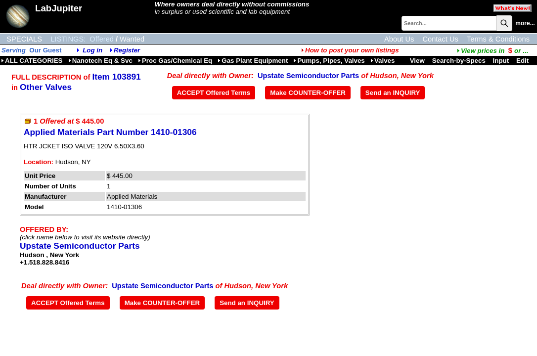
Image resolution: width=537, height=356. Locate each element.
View (417, 60)
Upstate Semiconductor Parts (308, 76)
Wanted (132, 39)
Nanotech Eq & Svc (100, 60)
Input (501, 60)
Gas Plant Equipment (253, 60)
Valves (382, 60)
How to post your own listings (350, 50)
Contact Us (440, 39)
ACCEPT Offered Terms (214, 92)
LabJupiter (58, 8)
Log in (92, 50)
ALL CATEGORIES (32, 60)
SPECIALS (24, 39)
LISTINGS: (68, 39)
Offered (102, 39)
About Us (399, 39)
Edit (523, 60)
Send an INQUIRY (392, 92)
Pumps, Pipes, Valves (328, 60)
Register (127, 50)
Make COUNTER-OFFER (308, 92)
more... (525, 23)
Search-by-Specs (459, 60)
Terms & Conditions (498, 39)
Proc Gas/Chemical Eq (175, 60)
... (492, 50)
